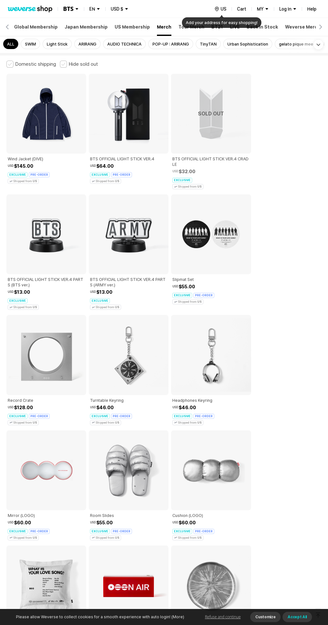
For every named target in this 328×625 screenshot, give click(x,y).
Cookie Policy (239, 517)
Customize (265, 617)
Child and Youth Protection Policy (156, 517)
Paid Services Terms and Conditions (84, 517)
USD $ (117, 9)
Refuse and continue (223, 617)
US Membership (132, 27)
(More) (177, 616)
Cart (241, 9)
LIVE (235, 27)
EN (92, 9)
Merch (164, 27)
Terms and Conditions (24, 517)
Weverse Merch (302, 27)
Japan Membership (86, 27)
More (164, 473)
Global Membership (36, 27)
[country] (220, 9)
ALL (10, 44)
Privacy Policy (206, 517)
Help (311, 9)
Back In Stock (262, 27)
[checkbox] (31, 64)
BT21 (217, 27)
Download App (305, 583)
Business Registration (103, 546)
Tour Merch (191, 27)
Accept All (297, 617)
